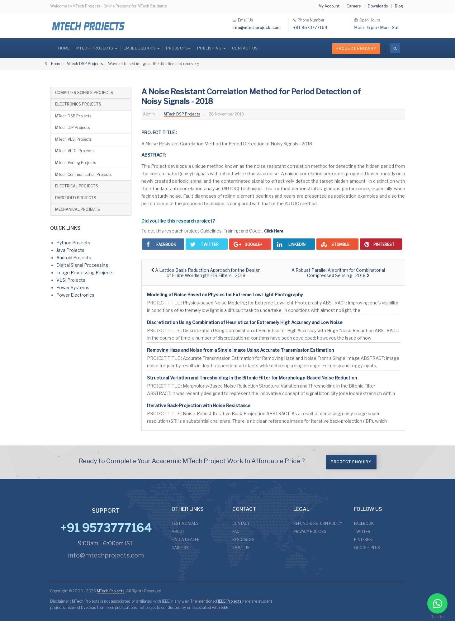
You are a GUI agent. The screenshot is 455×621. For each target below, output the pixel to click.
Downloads (378, 6)
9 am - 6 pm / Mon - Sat (376, 27)
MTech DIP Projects (72, 127)
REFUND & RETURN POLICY (317, 523)
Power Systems (72, 287)
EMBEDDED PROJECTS (75, 197)
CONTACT (240, 523)
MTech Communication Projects (83, 174)
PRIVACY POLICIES (309, 531)
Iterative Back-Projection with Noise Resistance (198, 405)
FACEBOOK (364, 523)
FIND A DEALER (186, 539)
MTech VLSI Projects (73, 139)
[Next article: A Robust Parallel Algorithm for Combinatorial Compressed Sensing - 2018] (338, 273)
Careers (354, 6)
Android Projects (73, 257)
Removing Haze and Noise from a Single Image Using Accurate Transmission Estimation (240, 350)
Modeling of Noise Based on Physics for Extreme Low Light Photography (225, 294)
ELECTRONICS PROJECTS (78, 104)
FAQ (235, 531)
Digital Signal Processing (82, 265)
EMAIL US (240, 547)
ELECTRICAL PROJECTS (76, 186)
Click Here (273, 230)
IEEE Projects (230, 601)
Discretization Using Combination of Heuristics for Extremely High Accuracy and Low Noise (245, 322)
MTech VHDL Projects (74, 150)
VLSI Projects (70, 280)
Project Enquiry (356, 48)
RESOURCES (243, 539)
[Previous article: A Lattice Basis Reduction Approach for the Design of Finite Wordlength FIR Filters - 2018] (206, 273)
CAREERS (180, 547)
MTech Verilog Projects (75, 162)
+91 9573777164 (310, 27)
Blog (399, 6)
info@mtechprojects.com (257, 27)
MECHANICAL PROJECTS (77, 209)
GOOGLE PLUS (367, 547)
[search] (395, 48)
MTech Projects (110, 591)
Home (64, 48)
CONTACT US (245, 48)
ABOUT (178, 531)
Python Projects (73, 242)
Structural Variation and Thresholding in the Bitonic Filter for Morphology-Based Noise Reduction (252, 377)
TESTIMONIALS (185, 523)
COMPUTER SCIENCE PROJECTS (84, 92)
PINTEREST (364, 539)
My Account (329, 6)
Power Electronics (75, 295)
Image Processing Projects (85, 272)
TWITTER (362, 531)
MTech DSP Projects (85, 63)
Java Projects (70, 250)
